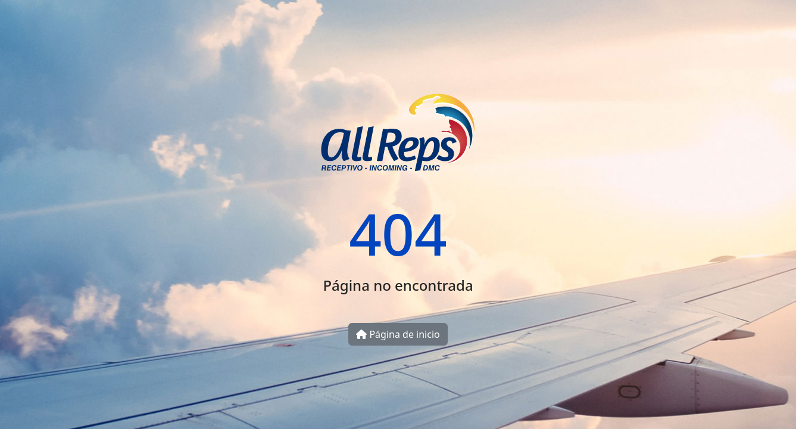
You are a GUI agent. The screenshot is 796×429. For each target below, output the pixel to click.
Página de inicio (397, 334)
